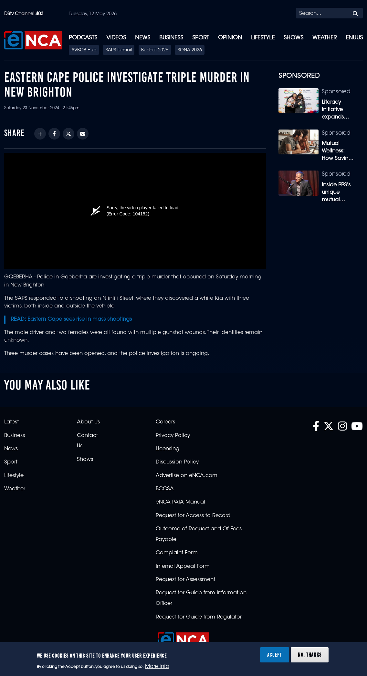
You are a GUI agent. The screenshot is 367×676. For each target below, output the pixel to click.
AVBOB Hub (83, 50)
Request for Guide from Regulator (199, 617)
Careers (165, 422)
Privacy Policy (173, 435)
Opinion (230, 38)
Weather (324, 38)
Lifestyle (263, 38)
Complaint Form (177, 553)
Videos (116, 38)
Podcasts (83, 38)
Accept (274, 654)
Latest (11, 422)
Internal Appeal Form (183, 566)
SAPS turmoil (119, 50)
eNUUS (354, 38)
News (142, 38)
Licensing (167, 449)
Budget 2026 (154, 50)
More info (157, 666)
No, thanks (309, 654)
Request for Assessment (185, 579)
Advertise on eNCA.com (186, 475)
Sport (200, 38)
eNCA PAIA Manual (180, 502)
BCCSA (165, 489)
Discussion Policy (177, 462)
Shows (293, 38)
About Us (88, 422)
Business (171, 38)
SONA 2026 (190, 50)
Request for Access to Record (193, 515)
